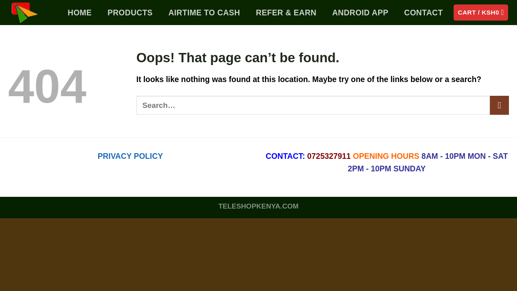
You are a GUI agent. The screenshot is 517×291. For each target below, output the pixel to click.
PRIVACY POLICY (130, 156)
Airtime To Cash (204, 12)
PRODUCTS (130, 12)
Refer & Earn (286, 12)
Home (80, 12)
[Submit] (499, 105)
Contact (423, 12)
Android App (360, 12)
